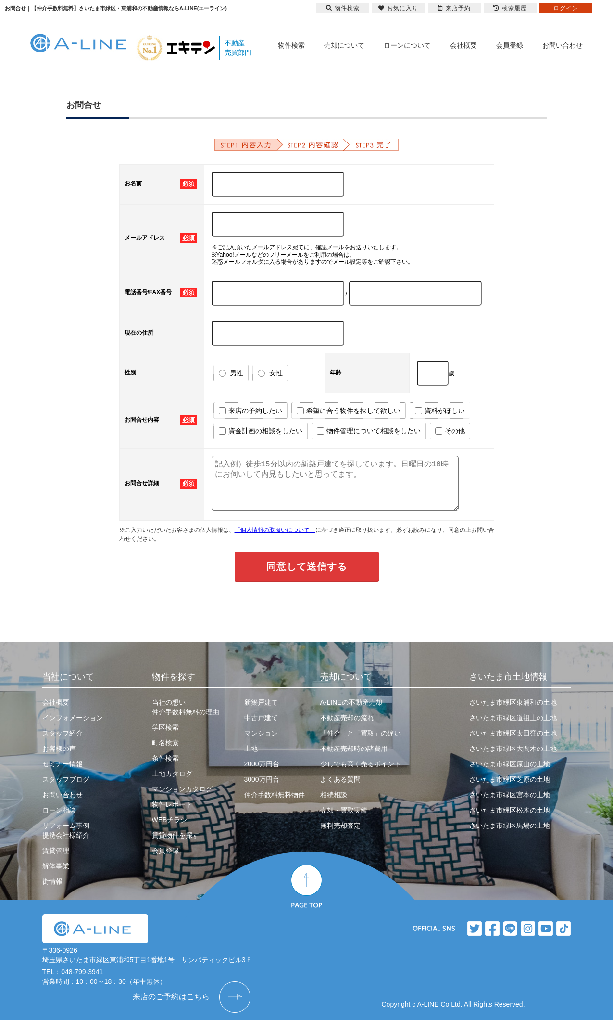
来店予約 (454, 8)
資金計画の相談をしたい (260, 431)
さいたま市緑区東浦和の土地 (513, 702)
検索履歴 (510, 8)
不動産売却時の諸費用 (354, 748)
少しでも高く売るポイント (360, 764)
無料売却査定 (340, 825)
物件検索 (291, 45)
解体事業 (55, 866)
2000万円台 (261, 764)
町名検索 (165, 743)
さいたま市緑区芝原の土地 (509, 779)
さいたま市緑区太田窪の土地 (513, 733)
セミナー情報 (62, 764)
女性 (270, 373)
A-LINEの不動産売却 (351, 702)
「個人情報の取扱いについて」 (275, 530)
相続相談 (333, 795)
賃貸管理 (55, 850)
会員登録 (509, 45)
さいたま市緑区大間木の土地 (513, 748)
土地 (251, 748)
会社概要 (463, 45)
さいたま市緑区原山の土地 (509, 764)
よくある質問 (340, 779)
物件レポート (172, 804)
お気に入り (398, 8)
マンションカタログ (182, 789)
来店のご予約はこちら (171, 997)
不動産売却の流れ (347, 718)
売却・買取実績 (343, 810)
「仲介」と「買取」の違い (360, 733)
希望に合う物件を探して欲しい (348, 411)
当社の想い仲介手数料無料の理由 (185, 707)
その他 (450, 431)
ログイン (565, 8)
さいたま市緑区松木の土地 (509, 810)
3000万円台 (261, 779)
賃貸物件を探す (175, 835)
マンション (261, 733)
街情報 (52, 881)
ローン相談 (59, 810)
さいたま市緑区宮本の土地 (509, 795)
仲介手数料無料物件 (274, 795)
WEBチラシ (170, 820)
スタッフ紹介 (62, 733)
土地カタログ (172, 773)
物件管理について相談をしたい (369, 431)
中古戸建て (261, 718)
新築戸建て (261, 702)
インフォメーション (72, 718)
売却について (344, 45)
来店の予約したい (250, 411)
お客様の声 (59, 748)
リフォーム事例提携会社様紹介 (65, 830)
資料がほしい (440, 411)
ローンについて (407, 45)
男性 (231, 373)
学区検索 (165, 727)
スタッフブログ (65, 779)
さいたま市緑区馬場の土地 (509, 825)
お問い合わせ (562, 45)
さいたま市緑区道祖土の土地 (513, 718)
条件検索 (165, 758)
